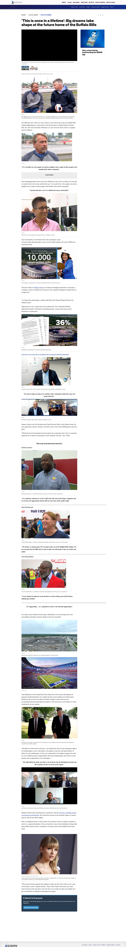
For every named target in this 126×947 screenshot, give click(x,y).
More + (112, 7)
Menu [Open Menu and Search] (64, 2)
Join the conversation (31, 905)
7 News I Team (74, 7)
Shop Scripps (100, 2)
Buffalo (88, 7)
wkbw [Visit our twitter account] (15, 7)
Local (69, 2)
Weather (84, 2)
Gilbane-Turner (39, 287)
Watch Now (110, 2)
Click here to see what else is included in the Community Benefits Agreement (45, 353)
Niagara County (105, 7)
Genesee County (95, 7)
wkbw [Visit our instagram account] (13, 7)
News (24, 15)
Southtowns (46, 15)
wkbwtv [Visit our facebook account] (11, 7)
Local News (82, 7)
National (76, 2)
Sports (91, 2)
